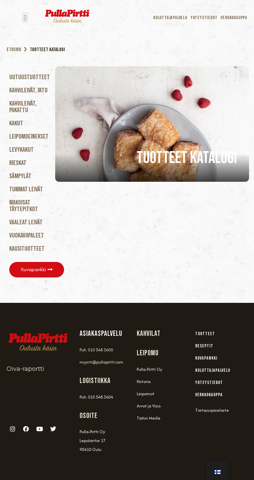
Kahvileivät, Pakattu (23, 107)
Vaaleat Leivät (26, 222)
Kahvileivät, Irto (28, 90)
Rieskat (17, 163)
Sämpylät (20, 176)
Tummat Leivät (26, 189)
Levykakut (21, 150)
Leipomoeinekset (29, 137)
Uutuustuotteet (29, 77)
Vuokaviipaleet (26, 236)
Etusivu (14, 50)
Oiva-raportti (25, 368)
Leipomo (148, 352)
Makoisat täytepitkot (23, 206)
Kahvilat (149, 333)
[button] (25, 17)
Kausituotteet (27, 249)
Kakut (16, 123)
